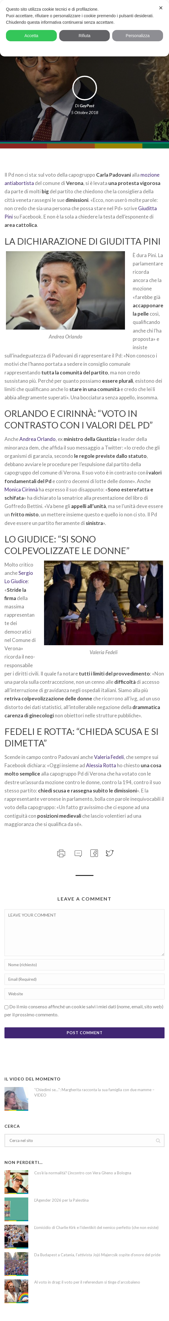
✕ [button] (161, 8)
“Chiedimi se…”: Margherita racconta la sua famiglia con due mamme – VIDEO (94, 1092)
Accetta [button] (31, 35)
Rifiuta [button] (84, 35)
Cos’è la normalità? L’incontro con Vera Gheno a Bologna (82, 1172)
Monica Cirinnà (21, 489)
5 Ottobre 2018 (84, 112)
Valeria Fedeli (109, 757)
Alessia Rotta (101, 765)
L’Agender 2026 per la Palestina (61, 1200)
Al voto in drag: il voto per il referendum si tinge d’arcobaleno (87, 1282)
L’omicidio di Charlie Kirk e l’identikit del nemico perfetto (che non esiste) (96, 1227)
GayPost (87, 105)
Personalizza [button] (138, 35)
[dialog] (84, 28)
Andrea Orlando (37, 439)
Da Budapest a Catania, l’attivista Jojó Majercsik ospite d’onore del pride (97, 1254)
